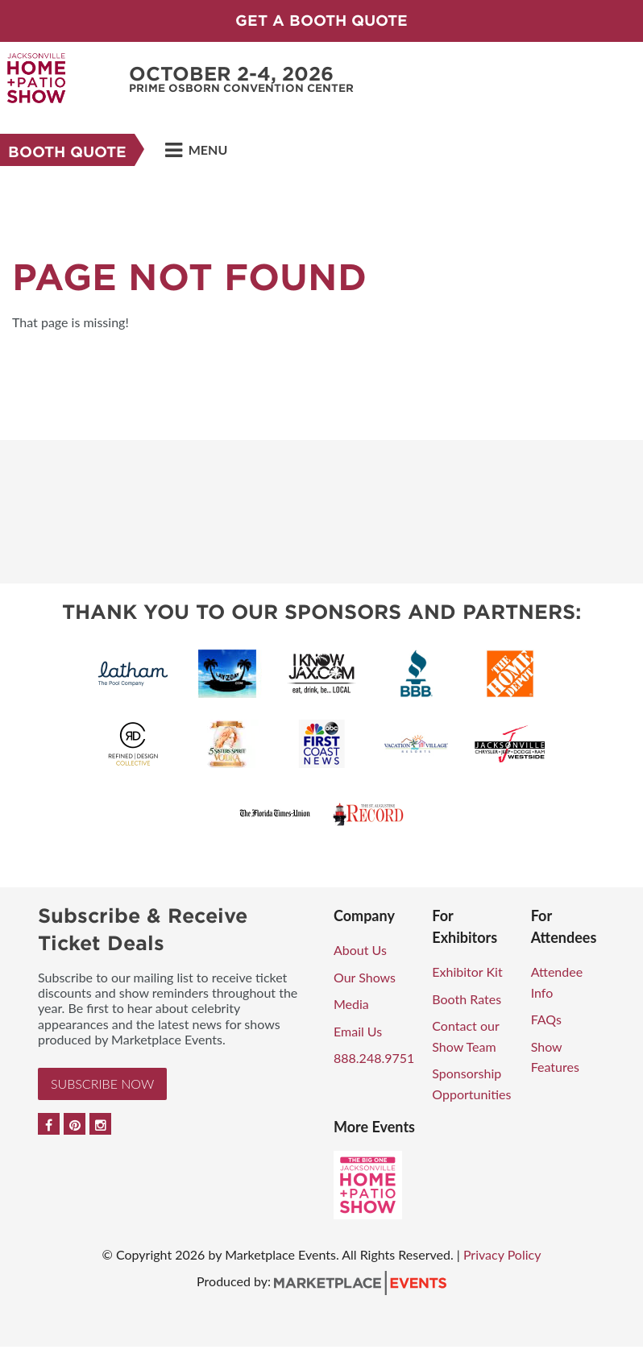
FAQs (546, 1019)
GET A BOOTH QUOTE (321, 20)
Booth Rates (466, 999)
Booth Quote (67, 151)
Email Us (358, 1031)
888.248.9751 (374, 1057)
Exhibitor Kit (467, 971)
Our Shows (365, 977)
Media (351, 1003)
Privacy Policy (502, 1254)
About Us (360, 949)
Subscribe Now (102, 1083)
